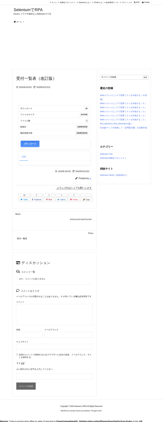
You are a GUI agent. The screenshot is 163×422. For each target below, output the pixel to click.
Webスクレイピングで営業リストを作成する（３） (123, 111)
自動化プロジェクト (68, 2)
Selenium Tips (106, 154)
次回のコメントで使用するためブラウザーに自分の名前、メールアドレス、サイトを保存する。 (55, 355)
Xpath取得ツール (112, 2)
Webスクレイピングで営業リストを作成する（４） (123, 107)
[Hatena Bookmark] (61, 199)
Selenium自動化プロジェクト (113, 158)
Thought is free (96, 411)
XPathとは (98, 2)
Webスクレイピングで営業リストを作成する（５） (123, 103)
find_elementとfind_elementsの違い (116, 123)
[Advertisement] (81, 47)
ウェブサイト (22, 342)
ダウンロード (30, 144)
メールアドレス (51, 329)
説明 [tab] (24, 157)
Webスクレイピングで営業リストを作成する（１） (123, 119)
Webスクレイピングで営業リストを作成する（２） (123, 115)
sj (90, 178)
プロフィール (127, 2)
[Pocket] (74, 199)
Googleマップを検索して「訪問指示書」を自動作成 (123, 127)
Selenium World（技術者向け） (114, 175)
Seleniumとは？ (85, 2)
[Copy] (86, 199)
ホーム (54, 2)
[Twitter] (24, 199)
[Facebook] (37, 199)
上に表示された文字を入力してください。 (35, 369)
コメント (20, 302)
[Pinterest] (49, 199)
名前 (18, 329)
